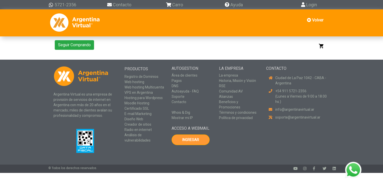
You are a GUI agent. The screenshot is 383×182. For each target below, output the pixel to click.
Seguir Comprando (74, 44)
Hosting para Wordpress (143, 98)
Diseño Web (133, 119)
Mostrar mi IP (182, 118)
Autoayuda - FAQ (185, 91)
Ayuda (234, 4)
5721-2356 (62, 4)
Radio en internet (138, 130)
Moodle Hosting (136, 103)
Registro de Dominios (141, 77)
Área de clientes (184, 75)
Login (309, 4)
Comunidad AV (231, 91)
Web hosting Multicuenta (144, 87)
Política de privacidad (236, 118)
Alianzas (226, 97)
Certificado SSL (136, 108)
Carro (177, 4)
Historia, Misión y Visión (237, 81)
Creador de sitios (137, 124)
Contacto (119, 4)
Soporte (178, 97)
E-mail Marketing (138, 114)
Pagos (177, 81)
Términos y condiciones (238, 112)
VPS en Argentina (138, 92)
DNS (175, 86)
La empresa (228, 75)
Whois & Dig (181, 112)
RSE (222, 86)
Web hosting (134, 82)
